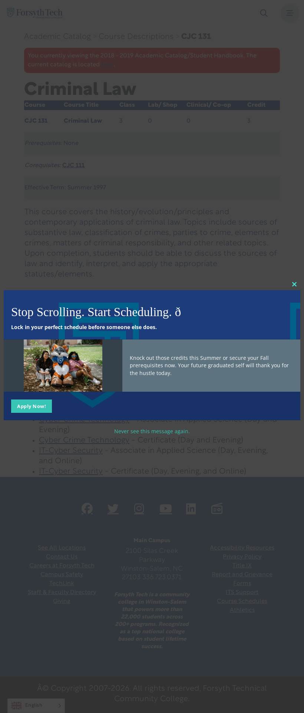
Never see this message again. (152, 430)
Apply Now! (31, 405)
